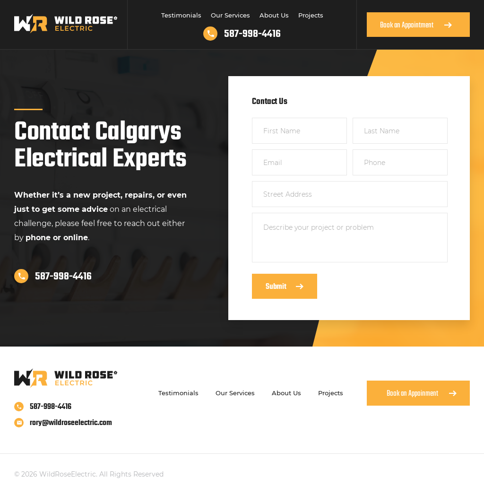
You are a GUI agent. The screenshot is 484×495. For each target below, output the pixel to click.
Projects (310, 15)
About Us (274, 15)
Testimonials (181, 15)
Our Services (230, 15)
